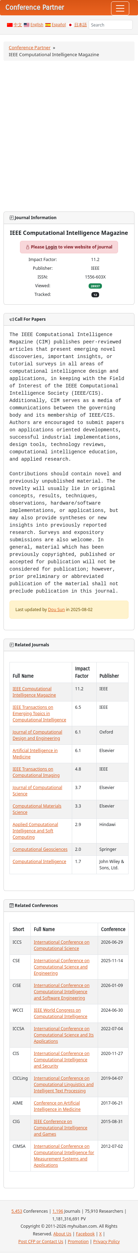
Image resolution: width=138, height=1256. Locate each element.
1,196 (58, 1211)
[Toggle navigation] (120, 8)
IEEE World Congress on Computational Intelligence (60, 1013)
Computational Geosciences (40, 849)
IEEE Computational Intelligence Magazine (34, 692)
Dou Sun (56, 609)
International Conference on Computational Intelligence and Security (61, 1059)
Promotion (78, 1241)
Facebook (85, 1234)
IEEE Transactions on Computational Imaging (36, 772)
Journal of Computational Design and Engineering (37, 735)
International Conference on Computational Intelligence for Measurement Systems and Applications (64, 1155)
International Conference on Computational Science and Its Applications (64, 1035)
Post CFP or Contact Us (40, 1241)
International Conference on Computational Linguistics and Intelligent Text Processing (64, 1084)
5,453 (17, 1211)
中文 (18, 24)
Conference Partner (29, 47)
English (36, 24)
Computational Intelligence (39, 861)
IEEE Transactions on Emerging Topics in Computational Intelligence (39, 713)
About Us (62, 1234)
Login (51, 247)
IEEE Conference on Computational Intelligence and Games (60, 1127)
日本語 (80, 24)
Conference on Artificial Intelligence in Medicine (57, 1106)
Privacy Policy (106, 1241)
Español (59, 24)
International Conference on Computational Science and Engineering (61, 967)
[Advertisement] (68, 136)
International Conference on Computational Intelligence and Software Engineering (61, 991)
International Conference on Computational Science (61, 945)
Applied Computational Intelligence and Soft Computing (35, 831)
